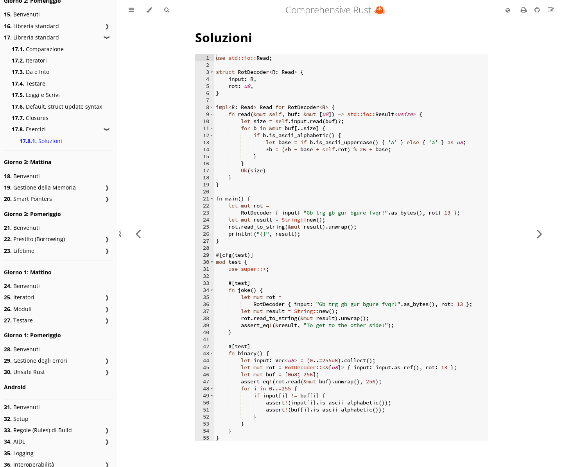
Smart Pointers (28, 198)
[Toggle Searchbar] (166, 10)
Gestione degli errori (35, 360)
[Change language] (507, 10)
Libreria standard (31, 26)
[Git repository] (538, 9)
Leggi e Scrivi (36, 94)
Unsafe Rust (24, 372)
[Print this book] (524, 9)
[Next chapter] (539, 233)
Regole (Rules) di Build (38, 430)
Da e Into (30, 71)
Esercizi (29, 129)
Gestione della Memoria (40, 187)
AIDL (14, 441)
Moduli (18, 309)
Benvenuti (22, 14)
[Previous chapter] (138, 233)
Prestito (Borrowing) (34, 239)
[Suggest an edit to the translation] (551, 9)
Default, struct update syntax (57, 106)
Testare (28, 83)
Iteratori (29, 60)
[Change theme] (149, 10)
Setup (16, 418)
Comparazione (38, 49)
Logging (19, 453)
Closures (30, 118)
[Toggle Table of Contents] (131, 10)
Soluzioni (41, 141)
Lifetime (19, 250)
